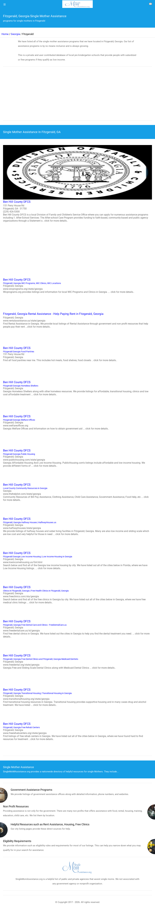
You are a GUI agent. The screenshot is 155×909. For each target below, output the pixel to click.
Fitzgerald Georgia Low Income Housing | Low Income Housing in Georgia (77, 560)
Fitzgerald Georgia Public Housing (77, 457)
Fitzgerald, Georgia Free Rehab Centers (77, 731)
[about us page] (150, 4)
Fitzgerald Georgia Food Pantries (77, 354)
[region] (77, 95)
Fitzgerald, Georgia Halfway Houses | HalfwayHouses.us (77, 526)
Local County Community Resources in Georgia (77, 492)
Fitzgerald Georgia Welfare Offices (77, 422)
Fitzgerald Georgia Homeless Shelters (77, 388)
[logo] (77, 4)
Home (5, 34)
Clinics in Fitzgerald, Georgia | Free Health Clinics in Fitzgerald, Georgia (77, 594)
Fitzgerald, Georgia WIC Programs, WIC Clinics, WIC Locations (77, 285)
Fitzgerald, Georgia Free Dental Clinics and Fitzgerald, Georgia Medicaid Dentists (77, 661)
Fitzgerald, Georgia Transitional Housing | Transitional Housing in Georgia (77, 697)
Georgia (15, 34)
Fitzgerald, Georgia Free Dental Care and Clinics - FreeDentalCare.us (77, 628)
